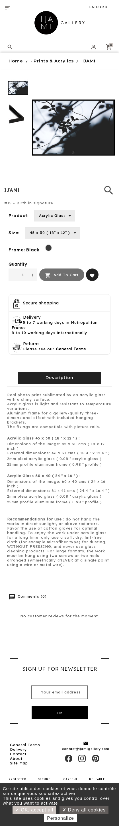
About (16, 758)
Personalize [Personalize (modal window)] (60, 818)
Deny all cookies (84, 809)
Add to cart (62, 275)
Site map (19, 763)
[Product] (54, 215)
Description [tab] (59, 377)
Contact (18, 754)
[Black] (48, 247)
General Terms (25, 744)
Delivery (18, 749)
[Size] (52, 233)
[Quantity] (23, 274)
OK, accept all (34, 809)
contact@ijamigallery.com (85, 749)
